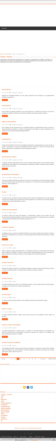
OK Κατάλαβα (34, 440)
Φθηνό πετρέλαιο (6, 408)
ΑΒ (2, 397)
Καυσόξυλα (4, 404)
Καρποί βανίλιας (6, 89)
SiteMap (30, 436)
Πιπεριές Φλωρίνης (7, 278)
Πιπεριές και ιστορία (7, 244)
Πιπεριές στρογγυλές (8, 262)
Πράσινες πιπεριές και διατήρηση (11, 324)
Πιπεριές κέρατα (6, 294)
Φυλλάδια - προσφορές (6, 394)
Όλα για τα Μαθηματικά (30, 428)
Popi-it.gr (22, 428)
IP (1, 420)
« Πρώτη (3, 359)
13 (24, 359)
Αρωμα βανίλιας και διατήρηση (10, 174)
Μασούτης (4, 399)
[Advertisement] (28, 15)
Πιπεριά (4, 192)
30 (32, 359)
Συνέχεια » (5, 100)
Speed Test (4, 419)
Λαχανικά (14, 195)
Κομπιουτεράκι (5, 412)
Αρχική (1, 54)
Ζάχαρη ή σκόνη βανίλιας (9, 121)
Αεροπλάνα (4, 415)
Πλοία (2, 413)
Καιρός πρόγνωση (6, 403)
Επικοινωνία (37, 436)
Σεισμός (3, 417)
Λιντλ (2, 395)
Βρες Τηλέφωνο (5, 410)
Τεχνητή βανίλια (6, 139)
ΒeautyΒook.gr (39, 428)
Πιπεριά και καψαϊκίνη (8, 227)
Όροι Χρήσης (23, 436)
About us (15, 436)
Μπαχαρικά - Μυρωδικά (17, 92)
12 (21, 359)
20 (29, 359)
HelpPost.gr (16, 428)
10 (15, 359)
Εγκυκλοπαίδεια (7, 54)
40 (35, 359)
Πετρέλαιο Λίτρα (5, 406)
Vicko (2, 401)
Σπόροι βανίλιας (6, 105)
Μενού (4, 28)
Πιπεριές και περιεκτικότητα (9, 209)
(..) (28, 440)
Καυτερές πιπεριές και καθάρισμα (11, 342)
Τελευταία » (43, 359)
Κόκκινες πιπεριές (7, 308)
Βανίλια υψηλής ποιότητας (9, 156)
